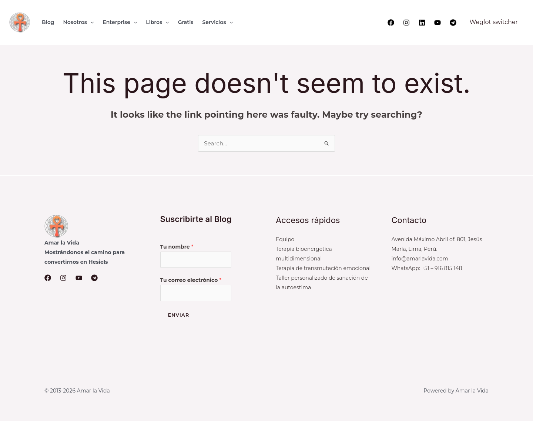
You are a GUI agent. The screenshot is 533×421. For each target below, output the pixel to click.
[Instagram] (406, 22)
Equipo (285, 239)
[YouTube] (437, 22)
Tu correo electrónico (190, 280)
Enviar (179, 316)
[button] (90, 22)
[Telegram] (453, 22)
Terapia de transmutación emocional (323, 268)
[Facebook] (391, 22)
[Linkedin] (422, 22)
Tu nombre (176, 246)
